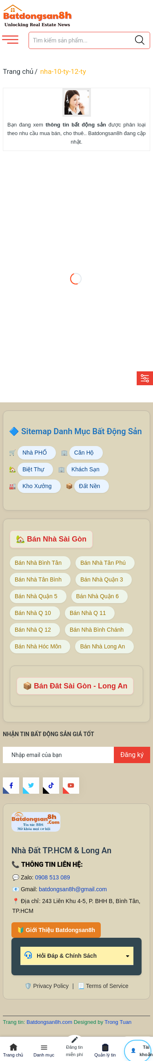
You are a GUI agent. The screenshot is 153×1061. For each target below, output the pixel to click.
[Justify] (140, 40)
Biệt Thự (33, 469)
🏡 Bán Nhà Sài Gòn (51, 539)
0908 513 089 (52, 877)
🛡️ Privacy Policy (46, 986)
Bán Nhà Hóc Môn (38, 646)
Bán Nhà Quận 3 (101, 579)
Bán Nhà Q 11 (88, 613)
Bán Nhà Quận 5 (36, 596)
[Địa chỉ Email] (76, 755)
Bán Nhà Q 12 (33, 629)
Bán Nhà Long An (102, 646)
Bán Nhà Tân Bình (38, 579)
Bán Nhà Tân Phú (103, 562)
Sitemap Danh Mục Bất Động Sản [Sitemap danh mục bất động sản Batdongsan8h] (81, 431)
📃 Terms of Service (103, 986)
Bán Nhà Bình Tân (38, 562)
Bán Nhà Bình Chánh (97, 629)
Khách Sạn (85, 469)
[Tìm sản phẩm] (89, 40)
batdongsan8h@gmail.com (73, 889)
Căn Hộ (84, 452)
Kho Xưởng (37, 486)
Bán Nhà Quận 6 (97, 596)
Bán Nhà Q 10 (33, 613)
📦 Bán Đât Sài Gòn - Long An (75, 686)
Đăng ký (132, 755)
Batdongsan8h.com (50, 1022)
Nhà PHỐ (34, 452)
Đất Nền (89, 486)
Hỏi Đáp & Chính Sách (60, 955)
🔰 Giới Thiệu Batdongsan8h (56, 930)
